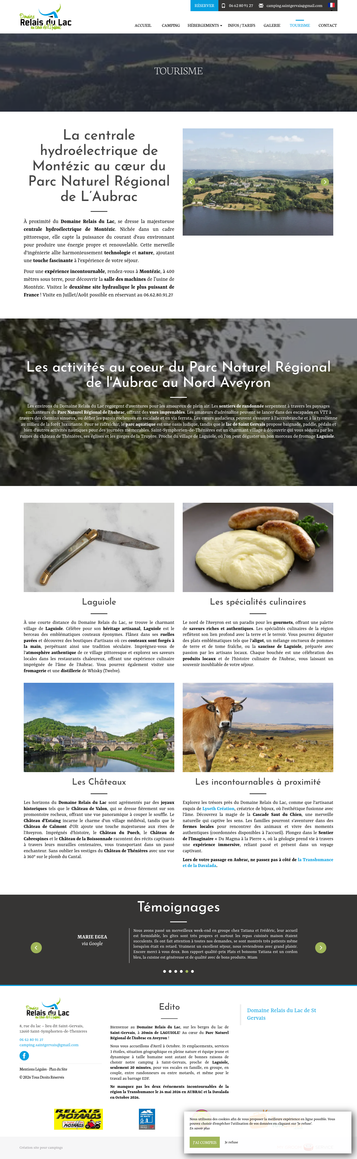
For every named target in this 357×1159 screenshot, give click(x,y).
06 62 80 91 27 (241, 5)
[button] (331, 5)
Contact (328, 25)
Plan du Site (58, 1069)
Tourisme (300, 25)
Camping (171, 25)
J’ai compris (204, 1142)
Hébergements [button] (205, 25)
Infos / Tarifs (241, 25)
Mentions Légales (33, 1069)
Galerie (272, 25)
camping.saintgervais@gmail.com (294, 5)
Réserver (204, 5)
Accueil (143, 25)
